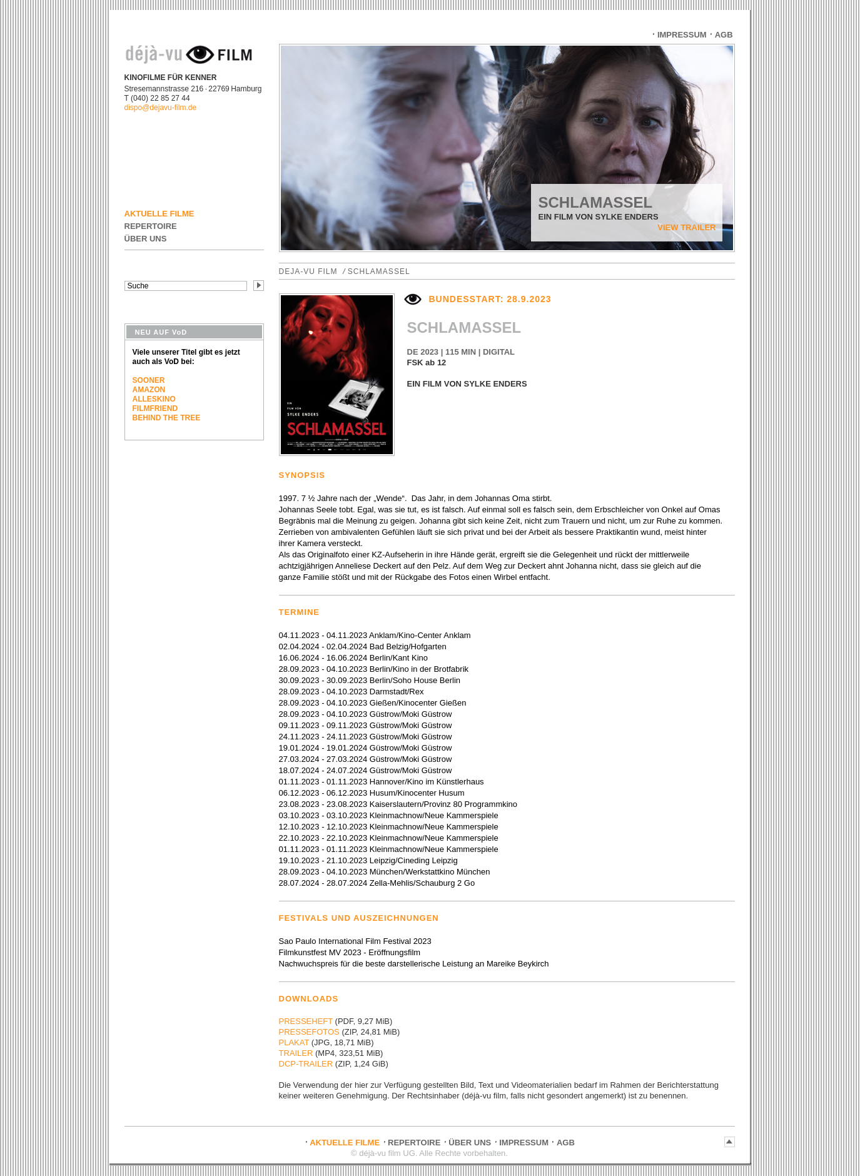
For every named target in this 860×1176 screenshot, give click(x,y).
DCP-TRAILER (306, 1063)
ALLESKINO (154, 399)
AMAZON (149, 389)
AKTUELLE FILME (159, 213)
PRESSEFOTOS (309, 1032)
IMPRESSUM (682, 34)
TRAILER (296, 1053)
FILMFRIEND (155, 408)
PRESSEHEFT (306, 1021)
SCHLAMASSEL (379, 271)
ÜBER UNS (145, 238)
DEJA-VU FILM (308, 271)
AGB (724, 34)
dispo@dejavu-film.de (160, 107)
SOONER (149, 380)
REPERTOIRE (150, 226)
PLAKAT (294, 1042)
